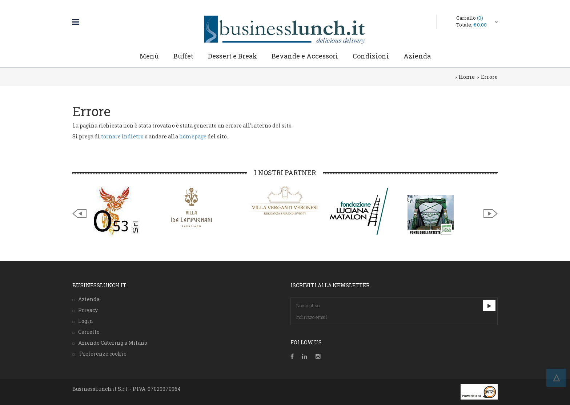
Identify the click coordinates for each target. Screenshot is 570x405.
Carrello (469, 18)
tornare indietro (122, 136)
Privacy (88, 310)
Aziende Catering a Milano (112, 342)
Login (85, 320)
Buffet (183, 56)
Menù (149, 56)
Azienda (417, 56)
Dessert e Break (232, 56)
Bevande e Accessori (305, 56)
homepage (192, 136)
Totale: (471, 24)
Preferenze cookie (102, 353)
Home (467, 76)
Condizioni (371, 56)
